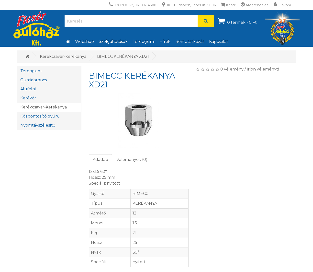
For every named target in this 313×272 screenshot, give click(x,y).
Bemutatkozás (189, 41)
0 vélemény (232, 69)
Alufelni (28, 89)
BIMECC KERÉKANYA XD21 (123, 56)
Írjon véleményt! (263, 69)
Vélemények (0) (131, 159)
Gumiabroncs (33, 80)
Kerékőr (28, 98)
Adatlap (100, 159)
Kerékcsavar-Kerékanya (63, 56)
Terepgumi (144, 41)
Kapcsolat (218, 41)
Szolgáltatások (113, 41)
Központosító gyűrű (40, 116)
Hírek (164, 41)
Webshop (84, 41)
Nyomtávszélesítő (37, 125)
